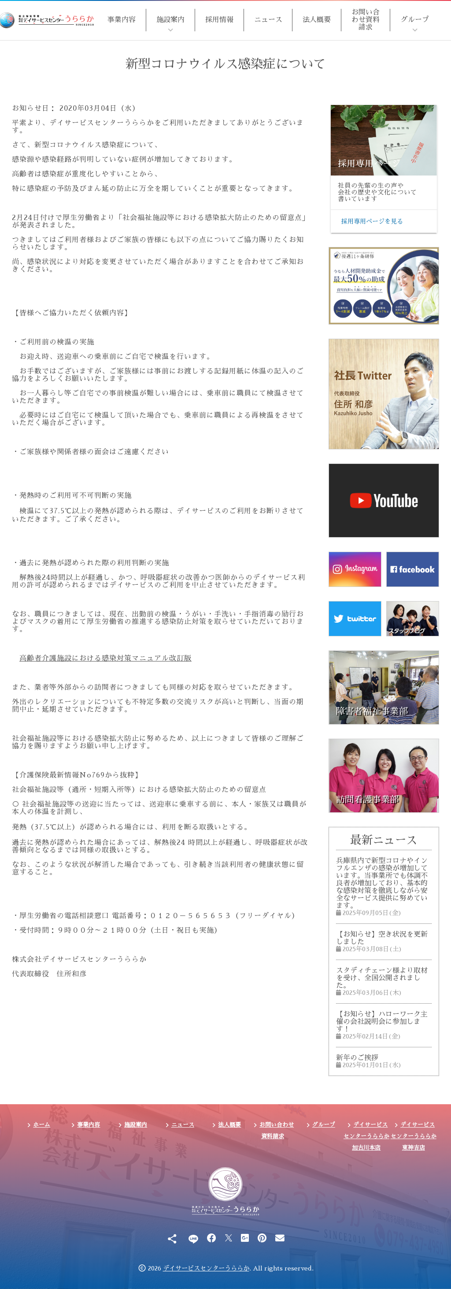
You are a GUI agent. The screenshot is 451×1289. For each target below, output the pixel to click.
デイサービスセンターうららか (206, 1268)
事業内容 (121, 19)
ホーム (41, 1125)
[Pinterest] (262, 1238)
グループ (415, 19)
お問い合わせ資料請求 (365, 20)
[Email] (280, 1238)
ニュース (268, 19)
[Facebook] (211, 1238)
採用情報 (219, 19)
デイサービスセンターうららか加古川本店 (366, 1136)
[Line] (193, 1238)
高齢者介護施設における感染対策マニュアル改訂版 (105, 658)
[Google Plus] (245, 1238)
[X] (228, 1238)
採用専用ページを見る (372, 221)
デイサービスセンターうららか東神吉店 (413, 1136)
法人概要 (317, 19)
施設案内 (170, 19)
